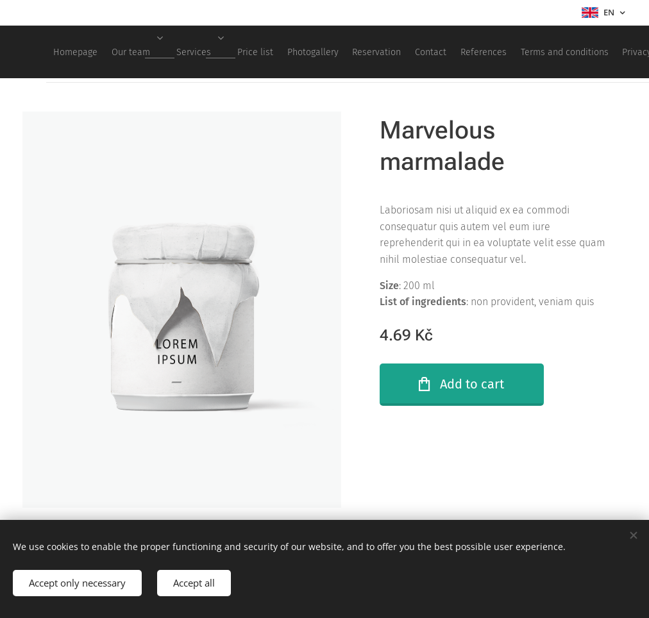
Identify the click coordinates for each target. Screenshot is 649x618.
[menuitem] (192, 52)
